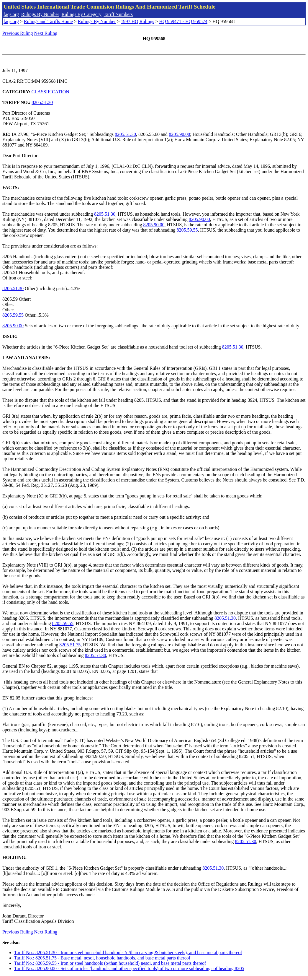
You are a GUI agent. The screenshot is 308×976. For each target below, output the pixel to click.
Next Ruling (46, 33)
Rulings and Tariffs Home (48, 21)
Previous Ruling (17, 33)
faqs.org (11, 14)
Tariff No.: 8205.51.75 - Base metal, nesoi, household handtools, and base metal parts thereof (102, 957)
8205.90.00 (179, 134)
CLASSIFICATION (50, 91)
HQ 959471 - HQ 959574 (183, 21)
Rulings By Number (40, 14)
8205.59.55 (187, 229)
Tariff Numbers (118, 14)
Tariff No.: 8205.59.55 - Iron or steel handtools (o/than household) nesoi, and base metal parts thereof (110, 963)
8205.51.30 (42, 102)
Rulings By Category (81, 14)
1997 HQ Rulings (137, 21)
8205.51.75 (70, 644)
